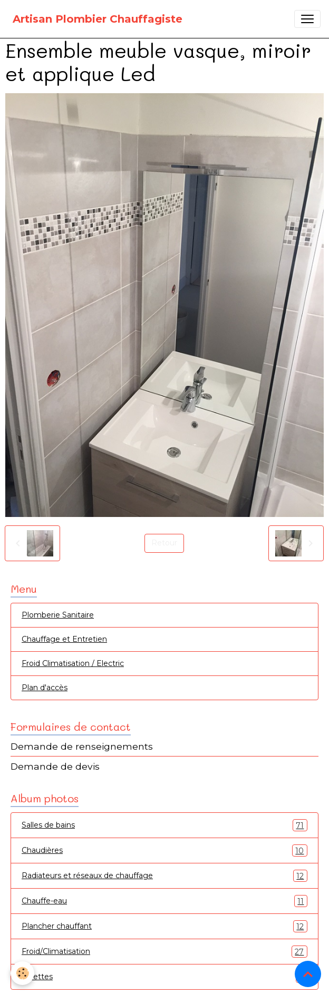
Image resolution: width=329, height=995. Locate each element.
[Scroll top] (308, 974)
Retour (164, 543)
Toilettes (164, 977)
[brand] (97, 18)
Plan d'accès (44, 687)
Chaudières (164, 850)
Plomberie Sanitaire (58, 615)
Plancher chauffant (164, 926)
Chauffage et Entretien (64, 639)
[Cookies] (22, 973)
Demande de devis (55, 766)
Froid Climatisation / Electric (73, 663)
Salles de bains (164, 825)
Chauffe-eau (164, 901)
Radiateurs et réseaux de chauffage (164, 876)
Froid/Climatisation (164, 952)
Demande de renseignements (82, 746)
